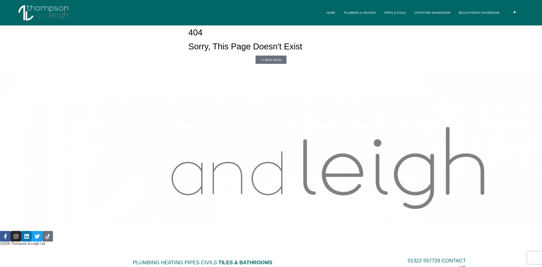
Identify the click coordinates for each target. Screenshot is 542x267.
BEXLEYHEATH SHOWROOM (479, 12)
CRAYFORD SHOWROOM (432, 12)
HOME (330, 12)
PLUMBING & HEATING (360, 12)
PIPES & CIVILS (395, 12)
